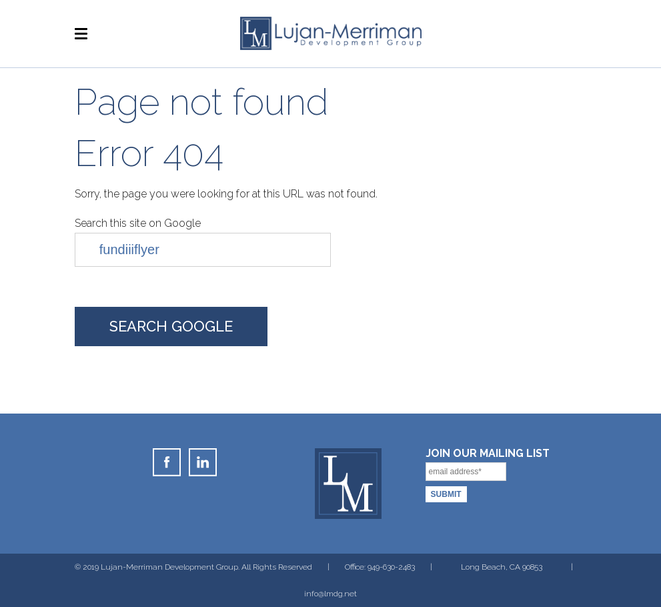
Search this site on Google (138, 223)
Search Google (171, 326)
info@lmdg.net (330, 593)
